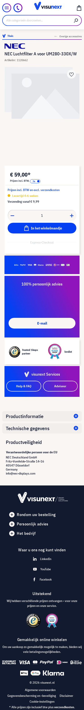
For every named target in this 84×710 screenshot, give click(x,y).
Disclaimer (66, 696)
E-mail (42, 323)
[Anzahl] (42, 215)
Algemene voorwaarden (40, 690)
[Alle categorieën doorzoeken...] (36, 20)
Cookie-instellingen (42, 702)
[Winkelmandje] (79, 8)
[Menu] (6, 7)
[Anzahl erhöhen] (72, 215)
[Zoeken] (76, 20)
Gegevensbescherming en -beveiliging (31, 696)
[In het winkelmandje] (42, 228)
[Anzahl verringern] (12, 215)
